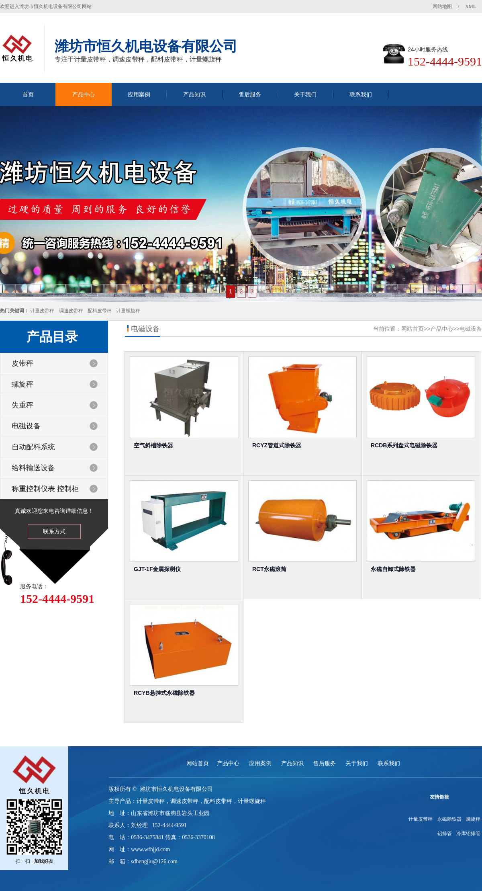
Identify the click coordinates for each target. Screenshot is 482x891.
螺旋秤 (22, 384)
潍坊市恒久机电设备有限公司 (176, 789)
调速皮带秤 (71, 310)
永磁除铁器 (449, 819)
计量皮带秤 (42, 310)
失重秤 (22, 405)
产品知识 (194, 94)
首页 (28, 94)
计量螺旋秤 (128, 310)
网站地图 (442, 6)
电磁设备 (26, 426)
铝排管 (444, 833)
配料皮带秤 (100, 310)
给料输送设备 (33, 468)
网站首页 (412, 329)
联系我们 (360, 94)
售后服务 (250, 94)
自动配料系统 (33, 447)
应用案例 (139, 94)
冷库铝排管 (468, 833)
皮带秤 (22, 363)
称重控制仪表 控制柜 (45, 489)
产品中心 (83, 94)
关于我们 (305, 94)
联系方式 (54, 531)
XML (470, 6)
